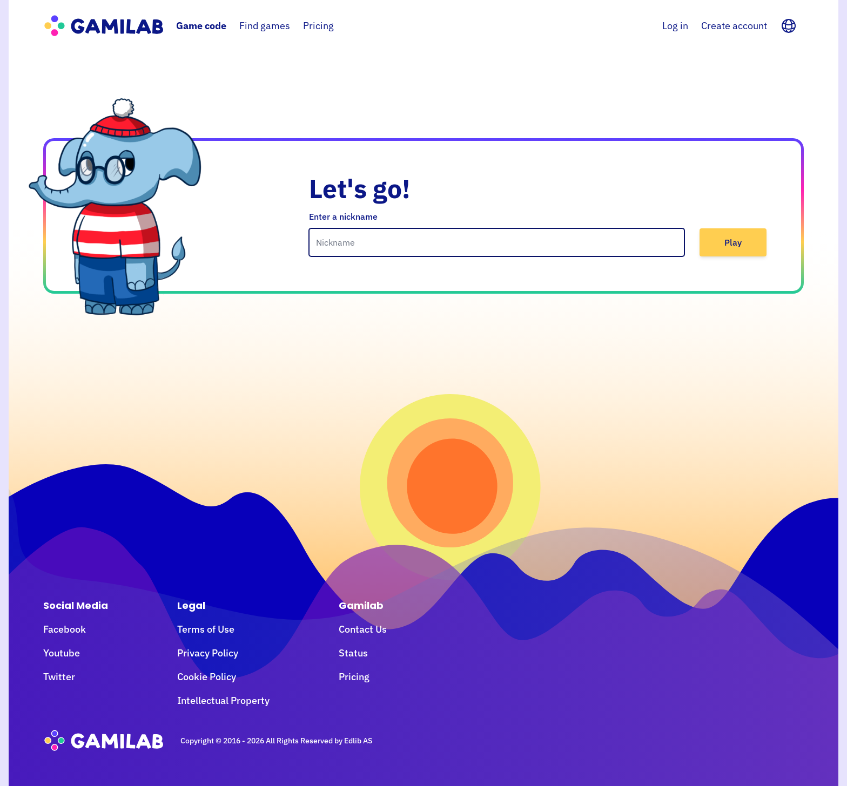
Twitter (59, 676)
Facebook (64, 629)
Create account (734, 25)
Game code (201, 25)
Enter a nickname (343, 216)
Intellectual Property (223, 700)
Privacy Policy (207, 653)
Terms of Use (205, 629)
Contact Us (363, 629)
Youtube (61, 653)
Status (353, 653)
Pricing (318, 25)
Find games (264, 25)
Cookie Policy (206, 676)
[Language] (789, 26)
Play (733, 242)
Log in (675, 25)
